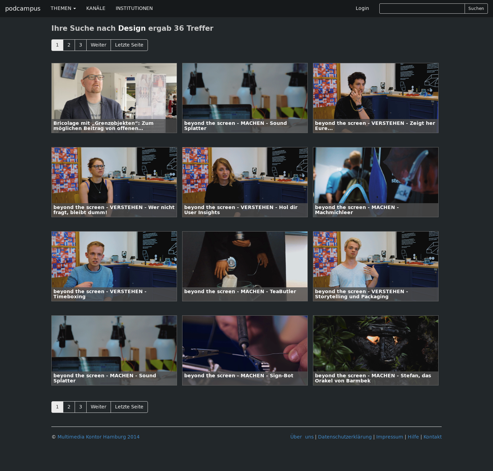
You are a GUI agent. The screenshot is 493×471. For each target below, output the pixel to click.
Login (362, 8)
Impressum (389, 437)
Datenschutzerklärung (345, 437)
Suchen (476, 8)
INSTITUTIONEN (134, 8)
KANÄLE (95, 8)
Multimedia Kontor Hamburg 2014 (99, 437)
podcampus (22, 8)
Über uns (302, 437)
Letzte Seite (129, 45)
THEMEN (63, 8)
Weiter (98, 45)
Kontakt (433, 437)
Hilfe (413, 437)
